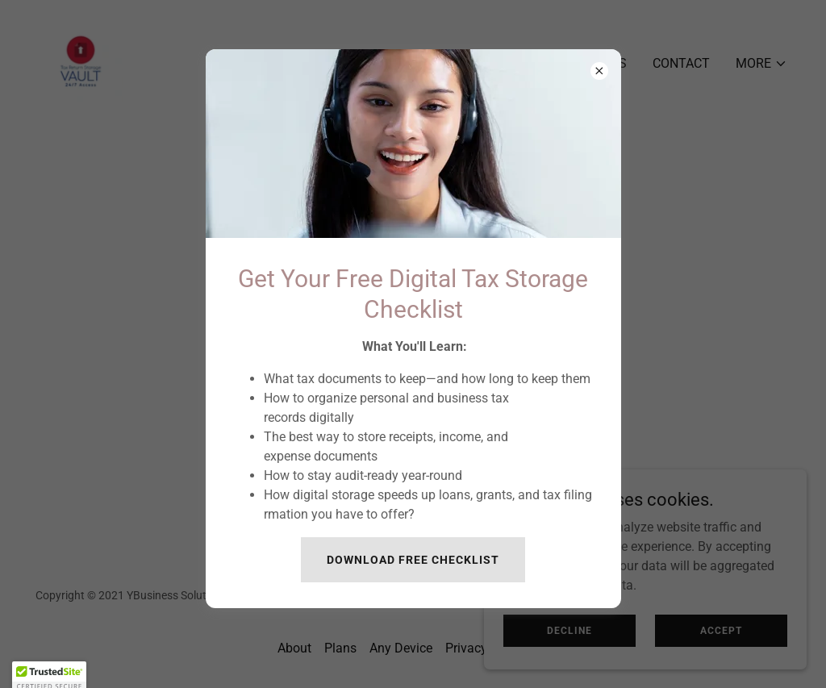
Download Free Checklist (413, 559)
